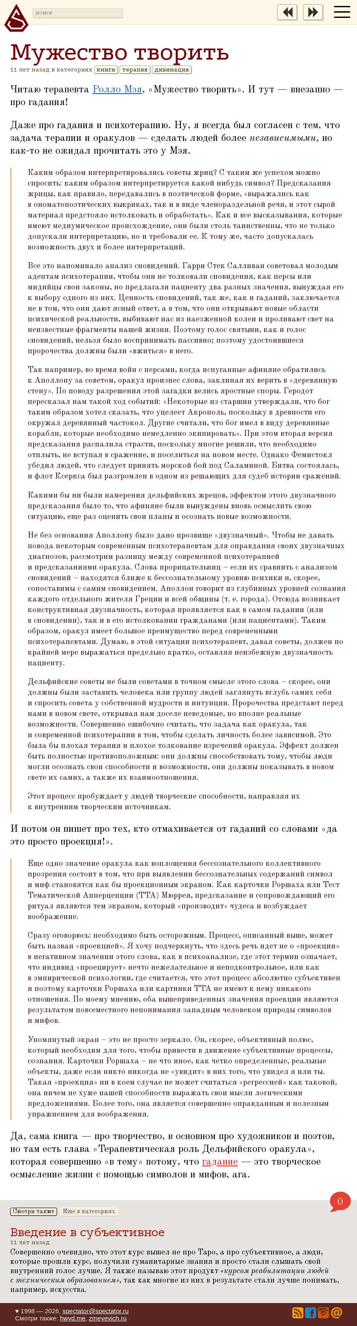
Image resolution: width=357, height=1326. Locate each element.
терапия (135, 69)
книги (106, 69)
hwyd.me (73, 1318)
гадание (220, 1162)
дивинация (171, 69)
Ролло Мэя (117, 90)
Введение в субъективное (87, 1232)
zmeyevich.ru (107, 1318)
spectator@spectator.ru (96, 1311)
